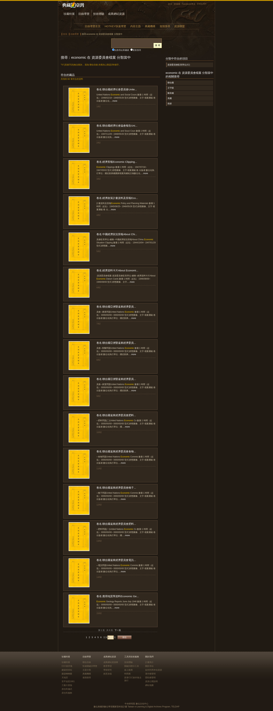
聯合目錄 (87, 662)
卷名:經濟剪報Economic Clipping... (116, 161)
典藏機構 (150, 26)
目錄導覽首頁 (92, 26)
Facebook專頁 (188, 4)
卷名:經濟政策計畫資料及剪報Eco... (117, 198)
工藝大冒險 (67, 685)
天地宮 (65, 677)
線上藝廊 (128, 670)
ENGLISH (201, 4)
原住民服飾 (67, 693)
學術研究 (107, 670)
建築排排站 (67, 670)
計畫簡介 (149, 662)
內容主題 (135, 26)
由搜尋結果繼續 (121, 50)
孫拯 (169, 103)
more (114, 101)
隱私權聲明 (150, 677)
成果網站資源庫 (110, 662)
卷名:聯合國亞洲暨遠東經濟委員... (116, 306)
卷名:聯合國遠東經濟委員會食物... (116, 451)
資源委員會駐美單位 (176, 65)
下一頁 (118, 630)
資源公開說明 (151, 681)
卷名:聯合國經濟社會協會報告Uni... (116, 125)
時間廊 (127, 674)
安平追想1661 (68, 681)
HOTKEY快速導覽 (115, 26)
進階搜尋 (165, 26)
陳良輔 (170, 93)
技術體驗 (98, 13)
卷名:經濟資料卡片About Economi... (117, 270)
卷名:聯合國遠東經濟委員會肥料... (116, 415)
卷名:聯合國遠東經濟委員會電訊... (116, 560)
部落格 (177, 4)
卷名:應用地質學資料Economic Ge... (117, 596)
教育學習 (107, 666)
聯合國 (170, 82)
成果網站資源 (116, 13)
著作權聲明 (150, 674)
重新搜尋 (137, 50)
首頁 (170, 4)
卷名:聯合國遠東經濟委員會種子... (116, 487)
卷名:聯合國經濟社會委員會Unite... (116, 89)
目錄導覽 (83, 13)
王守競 (170, 88)
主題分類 (87, 670)
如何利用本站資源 (153, 670)
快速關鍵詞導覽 (90, 666)
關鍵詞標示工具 (131, 666)
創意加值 (107, 674)
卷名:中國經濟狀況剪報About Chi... (116, 234)
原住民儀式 (67, 689)
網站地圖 (149, 685)
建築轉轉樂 (67, 674)
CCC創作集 (67, 666)
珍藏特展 (69, 13)
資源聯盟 (179, 26)
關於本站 (149, 666)
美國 (169, 98)
